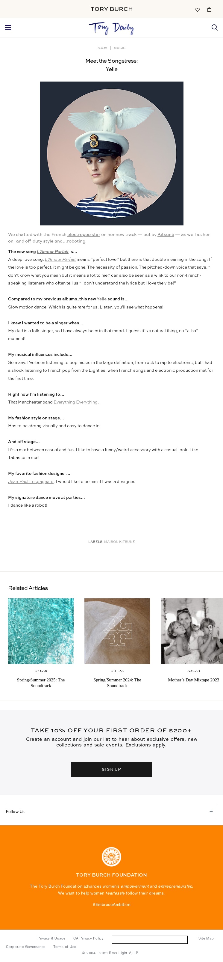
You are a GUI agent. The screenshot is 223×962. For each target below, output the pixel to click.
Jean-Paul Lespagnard (31, 482)
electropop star (83, 234)
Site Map (206, 938)
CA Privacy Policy (88, 938)
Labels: (96, 542)
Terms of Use (64, 947)
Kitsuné (165, 234)
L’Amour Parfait (53, 252)
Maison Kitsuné (119, 542)
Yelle (102, 299)
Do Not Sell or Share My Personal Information (149, 939)
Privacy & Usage (52, 938)
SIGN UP (112, 769)
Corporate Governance (25, 947)
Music (119, 48)
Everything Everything (76, 402)
